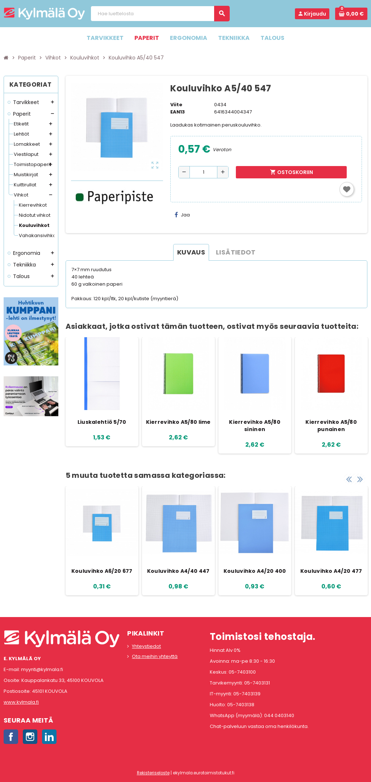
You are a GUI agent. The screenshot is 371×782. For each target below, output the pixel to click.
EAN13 (177, 111)
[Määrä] (203, 172)
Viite (176, 104)
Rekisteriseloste (153, 773)
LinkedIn (49, 736)
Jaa (182, 214)
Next (360, 478)
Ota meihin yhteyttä (155, 656)
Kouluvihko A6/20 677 (102, 571)
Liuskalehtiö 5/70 (102, 422)
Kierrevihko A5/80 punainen (331, 425)
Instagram (30, 736)
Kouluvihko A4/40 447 (178, 571)
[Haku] (160, 13)
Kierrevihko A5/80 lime (178, 422)
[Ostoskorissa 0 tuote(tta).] (351, 14)
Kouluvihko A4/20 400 (255, 571)
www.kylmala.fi (21, 702)
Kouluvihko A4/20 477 (331, 571)
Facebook (11, 736)
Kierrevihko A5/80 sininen (254, 425)
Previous (348, 478)
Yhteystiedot (146, 646)
